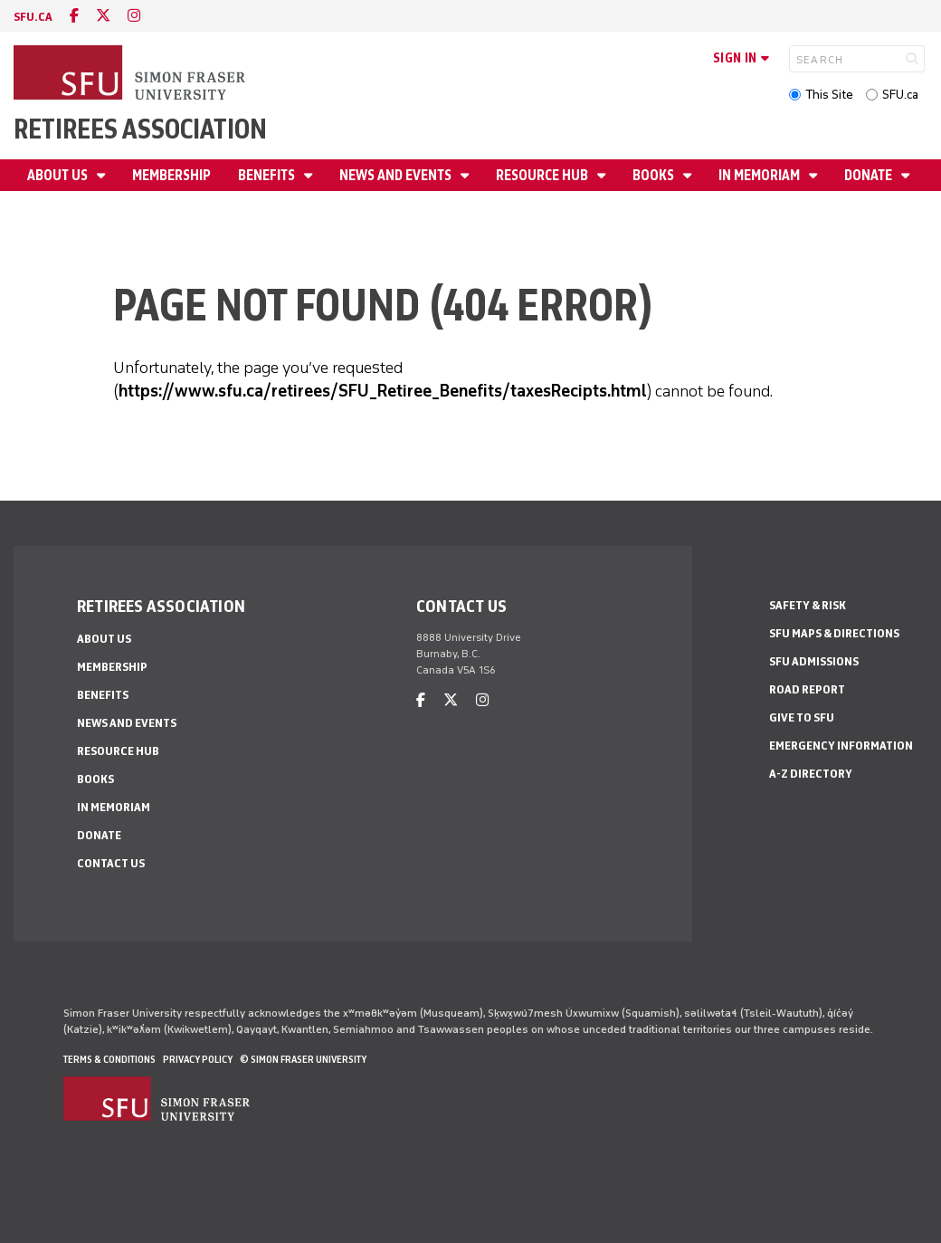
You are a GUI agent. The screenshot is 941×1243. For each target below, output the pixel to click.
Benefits (268, 175)
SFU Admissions (814, 661)
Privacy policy (198, 1059)
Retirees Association (140, 129)
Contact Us (111, 863)
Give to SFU (801, 717)
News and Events (396, 175)
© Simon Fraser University (303, 1059)
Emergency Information (841, 745)
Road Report (807, 689)
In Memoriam (760, 175)
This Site (829, 94)
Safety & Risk (807, 605)
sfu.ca (33, 16)
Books (654, 175)
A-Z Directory (810, 773)
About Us (58, 175)
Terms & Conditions (109, 1059)
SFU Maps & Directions (834, 633)
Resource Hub (543, 175)
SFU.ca (900, 94)
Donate (869, 175)
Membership (171, 175)
